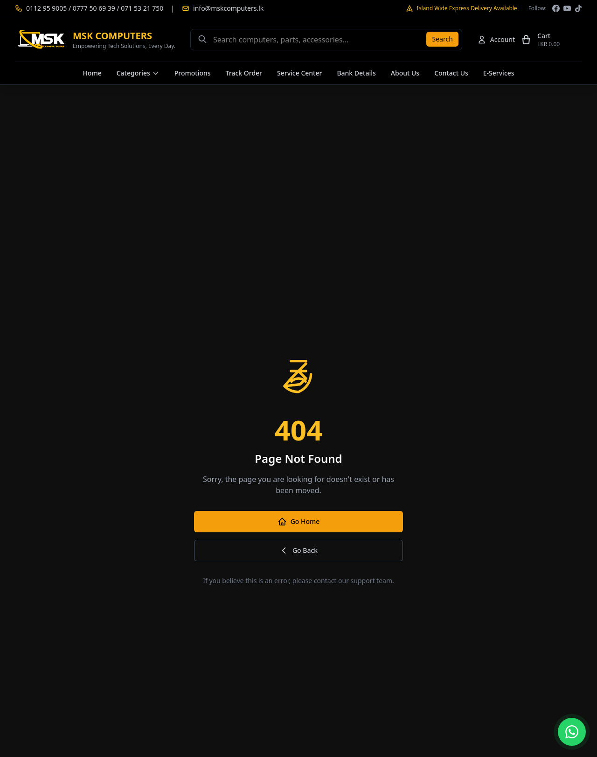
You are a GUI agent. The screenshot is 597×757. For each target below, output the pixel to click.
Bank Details (356, 73)
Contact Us (451, 73)
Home (92, 73)
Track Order (244, 73)
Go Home (299, 521)
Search (442, 38)
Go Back (298, 550)
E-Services (498, 73)
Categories (138, 73)
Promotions (192, 73)
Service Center (299, 73)
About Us (405, 73)
